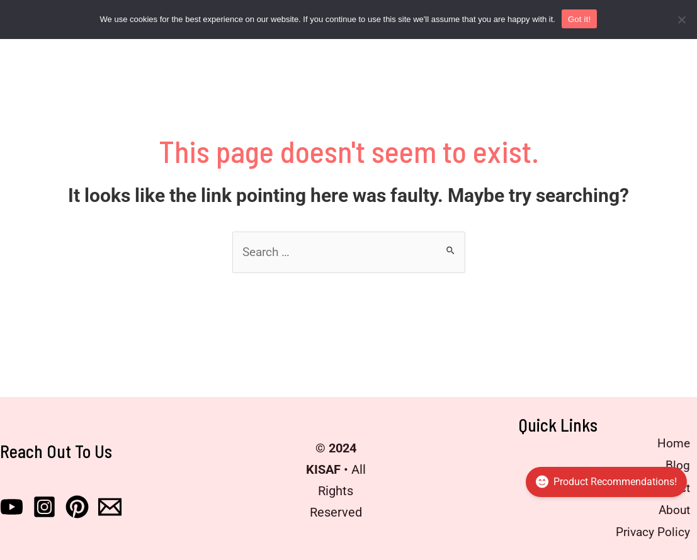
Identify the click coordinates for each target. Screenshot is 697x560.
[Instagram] (44, 505)
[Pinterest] (77, 505)
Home (671, 444)
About (671, 509)
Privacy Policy (649, 530)
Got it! (579, 19)
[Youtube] (11, 505)
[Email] (110, 505)
